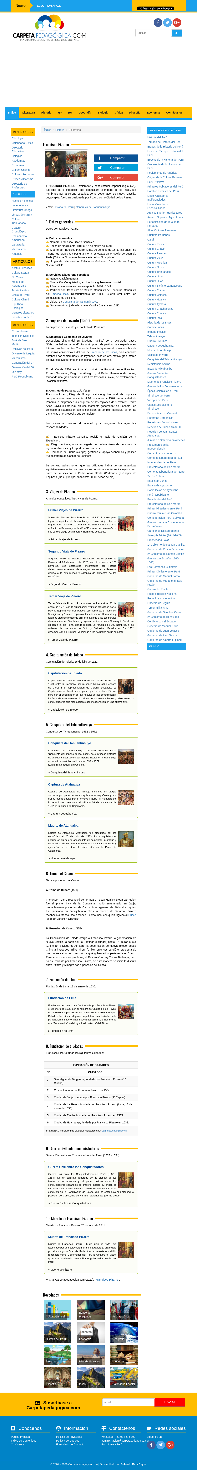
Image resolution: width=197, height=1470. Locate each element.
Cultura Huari (155, 281)
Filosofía (134, 112)
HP (60, 112)
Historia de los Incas (159, 322)
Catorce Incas (155, 327)
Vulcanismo (19, 249)
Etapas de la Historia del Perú (165, 146)
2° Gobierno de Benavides (163, 616)
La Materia (18, 244)
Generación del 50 (23, 367)
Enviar (169, 1402)
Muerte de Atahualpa (159, 350)
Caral (150, 239)
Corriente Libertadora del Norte (165, 471)
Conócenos (18, 1444)
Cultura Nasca (155, 267)
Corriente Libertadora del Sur (164, 457)
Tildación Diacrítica (23, 335)
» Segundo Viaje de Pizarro (64, 584)
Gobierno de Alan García (162, 635)
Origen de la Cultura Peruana (164, 177)
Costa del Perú (21, 294)
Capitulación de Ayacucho (162, 490)
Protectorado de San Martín (163, 467)
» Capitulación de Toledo (63, 709)
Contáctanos (174, 112)
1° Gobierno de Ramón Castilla (165, 544)
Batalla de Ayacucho (159, 485)
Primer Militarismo (22, 179)
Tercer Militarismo (158, 607)
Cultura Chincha (157, 294)
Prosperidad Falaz (158, 540)
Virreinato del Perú (158, 395)
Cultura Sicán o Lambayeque (164, 285)
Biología (103, 112)
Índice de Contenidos (23, 1440)
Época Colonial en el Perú (163, 390)
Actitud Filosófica (22, 268)
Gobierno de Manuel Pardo (163, 576)
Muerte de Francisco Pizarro (164, 381)
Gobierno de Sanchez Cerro (164, 612)
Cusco (132, 915)
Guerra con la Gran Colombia (165, 513)
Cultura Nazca (20, 272)
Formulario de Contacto (70, 1444)
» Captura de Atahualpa (62, 813)
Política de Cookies (67, 1440)
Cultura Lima (155, 276)
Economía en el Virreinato (162, 413)
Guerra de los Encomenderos (165, 386)
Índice (12, 112)
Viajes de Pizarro (157, 354)
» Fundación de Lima (60, 1030)
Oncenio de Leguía (23, 353)
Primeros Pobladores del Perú (165, 186)
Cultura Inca (154, 317)
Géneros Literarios (23, 312)
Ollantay (17, 371)
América (17, 253)
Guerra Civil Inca (157, 341)
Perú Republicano (22, 376)
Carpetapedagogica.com (114, 1130)
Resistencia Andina (158, 364)
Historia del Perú (64, 207)
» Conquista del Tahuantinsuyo (66, 772)
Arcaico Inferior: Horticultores (164, 212)
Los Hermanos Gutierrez (162, 566)
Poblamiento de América (162, 172)
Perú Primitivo (155, 181)
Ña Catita (17, 277)
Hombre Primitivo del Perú (163, 191)
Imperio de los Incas (104, 352)
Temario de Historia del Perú (164, 142)
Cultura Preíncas (157, 244)
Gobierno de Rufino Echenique (165, 549)
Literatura (28, 112)
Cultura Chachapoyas (160, 308)
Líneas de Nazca (22, 214)
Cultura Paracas (157, 253)
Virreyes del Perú (157, 400)
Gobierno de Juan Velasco (163, 630)
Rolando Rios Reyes (133, 1464)
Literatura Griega (22, 210)
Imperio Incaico (21, 205)
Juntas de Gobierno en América (166, 440)
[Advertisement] (98, 76)
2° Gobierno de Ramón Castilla (165, 553)
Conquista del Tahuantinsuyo (93, 207)
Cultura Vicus (155, 258)
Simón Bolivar (155, 476)
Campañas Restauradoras (163, 530)
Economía (153, 112)
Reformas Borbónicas (160, 417)
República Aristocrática (161, 598)
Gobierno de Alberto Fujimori (164, 639)
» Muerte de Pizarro (60, 1269)
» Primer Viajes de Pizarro (63, 539)
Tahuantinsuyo (156, 336)
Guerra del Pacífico (158, 589)
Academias (18, 160)
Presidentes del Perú (159, 499)
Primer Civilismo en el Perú (163, 571)
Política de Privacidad (69, 1436)
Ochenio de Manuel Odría (162, 626)
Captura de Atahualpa (160, 345)
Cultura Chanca (156, 313)
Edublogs (17, 138)
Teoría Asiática (20, 290)
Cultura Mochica (157, 262)
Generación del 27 (23, 362)
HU (70, 112)
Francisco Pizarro (107, 1279)
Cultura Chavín (21, 169)
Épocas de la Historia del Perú (165, 159)
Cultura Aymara (156, 304)
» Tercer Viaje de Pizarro (63, 639)
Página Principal (20, 1436)
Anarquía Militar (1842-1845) (164, 535)
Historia (46, 112)
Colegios (17, 156)
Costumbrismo (20, 331)
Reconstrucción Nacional (162, 593)
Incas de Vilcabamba (159, 368)
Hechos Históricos (22, 200)
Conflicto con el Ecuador (162, 621)
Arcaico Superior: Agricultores (165, 217)
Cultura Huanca (156, 299)
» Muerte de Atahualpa (61, 858)
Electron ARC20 (49, 5)
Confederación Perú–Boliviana (165, 517)
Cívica (119, 112)
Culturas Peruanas (23, 174)
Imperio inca (60, 293)
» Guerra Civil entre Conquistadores (69, 1203)
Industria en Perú (22, 317)
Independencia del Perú (161, 462)
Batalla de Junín (157, 480)
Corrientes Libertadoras (161, 453)
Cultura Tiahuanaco (159, 271)
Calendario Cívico (22, 142)
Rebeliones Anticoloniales (162, 422)
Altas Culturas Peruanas (161, 230)
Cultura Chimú (20, 299)
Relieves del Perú (22, 348)
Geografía (84, 112)
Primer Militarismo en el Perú (164, 508)
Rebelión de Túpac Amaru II (164, 427)
